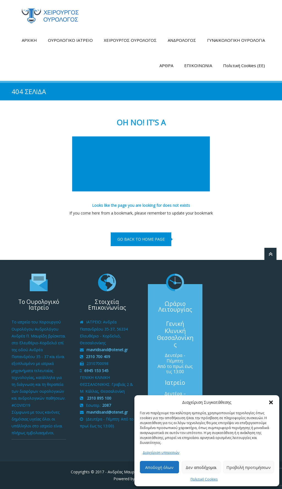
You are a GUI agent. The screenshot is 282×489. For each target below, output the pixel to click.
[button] (271, 402)
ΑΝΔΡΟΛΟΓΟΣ (182, 40)
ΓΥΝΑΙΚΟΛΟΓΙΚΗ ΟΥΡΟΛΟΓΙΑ (236, 40)
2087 (106, 405)
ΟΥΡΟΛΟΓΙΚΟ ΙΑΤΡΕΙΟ (70, 40)
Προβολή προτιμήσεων (248, 467)
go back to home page (141, 239)
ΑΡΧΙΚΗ (29, 40)
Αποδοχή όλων (159, 467)
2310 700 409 (98, 356)
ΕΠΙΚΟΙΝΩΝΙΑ (198, 65)
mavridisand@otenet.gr (107, 349)
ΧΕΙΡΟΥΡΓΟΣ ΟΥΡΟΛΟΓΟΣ (130, 40)
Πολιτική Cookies (204, 479)
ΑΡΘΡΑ (166, 65)
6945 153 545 (96, 370)
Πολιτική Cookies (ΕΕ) (244, 65)
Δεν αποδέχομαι (201, 467)
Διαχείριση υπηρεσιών (161, 452)
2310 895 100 (98, 398)
